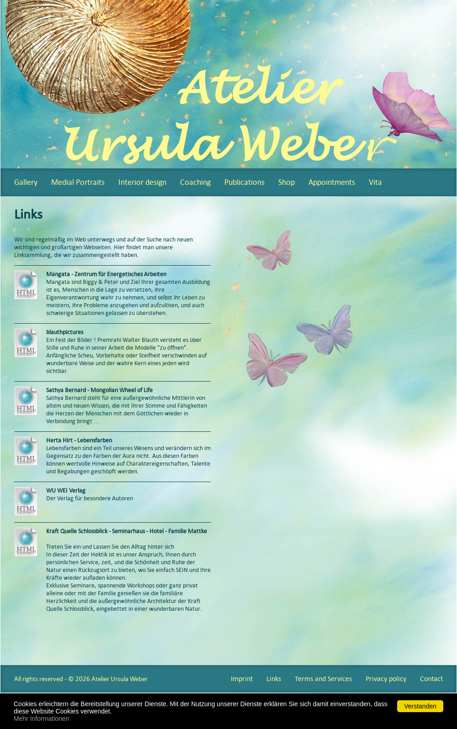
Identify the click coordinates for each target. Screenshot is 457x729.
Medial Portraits (78, 182)
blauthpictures (64, 332)
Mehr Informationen (41, 718)
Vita (375, 182)
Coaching (195, 182)
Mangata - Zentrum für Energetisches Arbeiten (107, 274)
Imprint (242, 678)
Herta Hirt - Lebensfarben (79, 440)
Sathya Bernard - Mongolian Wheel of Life (99, 390)
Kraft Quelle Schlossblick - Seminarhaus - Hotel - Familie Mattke (127, 531)
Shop (286, 182)
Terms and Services (323, 678)
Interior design (142, 182)
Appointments (331, 182)
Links (273, 678)
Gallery (25, 182)
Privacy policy (386, 678)
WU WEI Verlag (65, 490)
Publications (244, 182)
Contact (431, 678)
